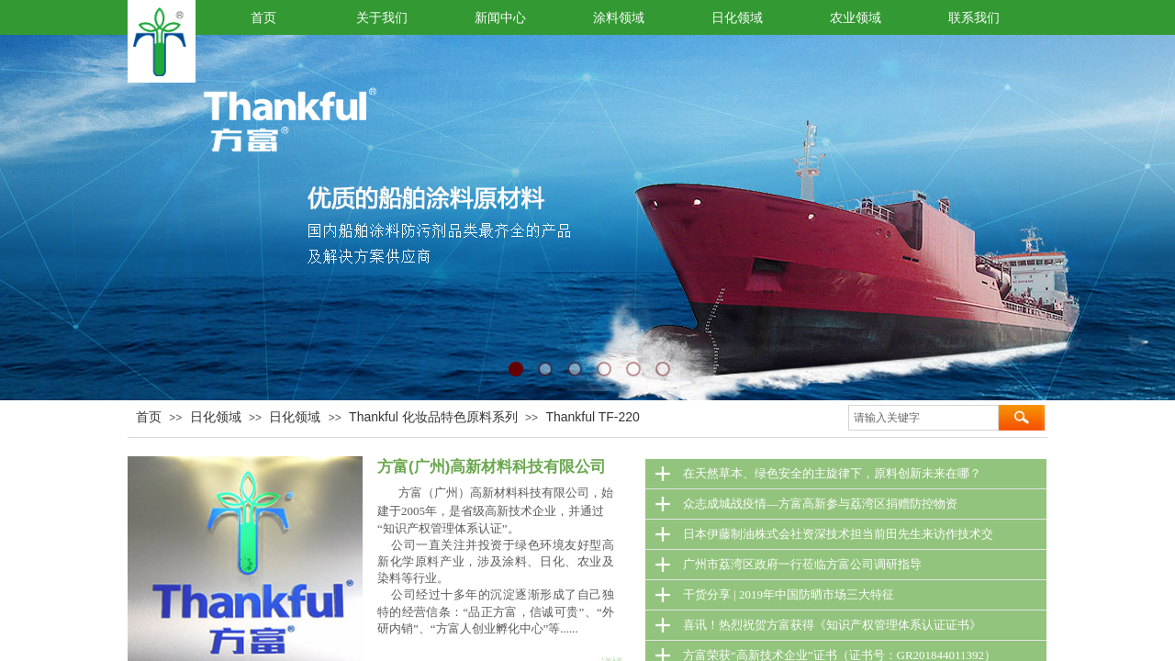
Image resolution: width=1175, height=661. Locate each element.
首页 (149, 416)
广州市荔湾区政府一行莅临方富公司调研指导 (802, 564)
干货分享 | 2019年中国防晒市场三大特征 (788, 594)
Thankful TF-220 (592, 416)
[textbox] (923, 418)
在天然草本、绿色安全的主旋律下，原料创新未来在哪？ (832, 473)
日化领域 (215, 416)
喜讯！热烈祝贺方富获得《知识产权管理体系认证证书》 (832, 625)
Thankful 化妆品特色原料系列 (433, 416)
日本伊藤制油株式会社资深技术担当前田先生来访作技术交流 (838, 538)
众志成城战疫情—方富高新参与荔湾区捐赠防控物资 (820, 503)
